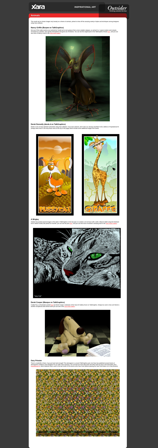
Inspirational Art (35, 366)
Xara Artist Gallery (55, 33)
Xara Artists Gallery (111, 223)
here (108, 32)
